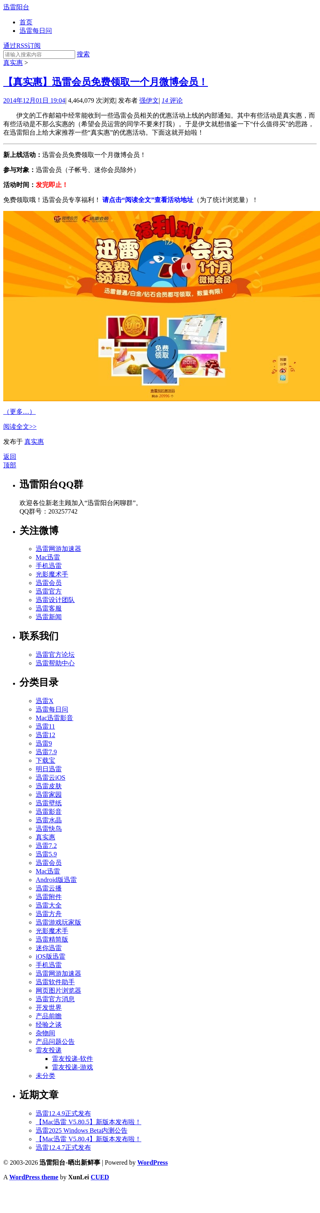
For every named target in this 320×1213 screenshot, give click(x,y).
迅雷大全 (49, 905)
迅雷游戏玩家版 (58, 922)
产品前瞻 (49, 1016)
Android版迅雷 (56, 879)
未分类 (45, 1075)
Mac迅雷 (48, 557)
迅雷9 (44, 743)
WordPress (152, 1162)
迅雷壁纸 (49, 803)
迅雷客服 (49, 608)
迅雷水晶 (49, 820)
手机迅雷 (49, 565)
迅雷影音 (49, 811)
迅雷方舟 (49, 913)
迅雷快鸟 (49, 828)
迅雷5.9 (46, 854)
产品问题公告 (55, 1041)
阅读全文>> (20, 426)
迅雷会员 (49, 582)
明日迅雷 (49, 769)
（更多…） (19, 411)
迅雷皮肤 (49, 786)
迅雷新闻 (49, 616)
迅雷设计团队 (55, 599)
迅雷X (45, 700)
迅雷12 (45, 734)
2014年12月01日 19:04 (34, 100)
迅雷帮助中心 (55, 663)
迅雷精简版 (52, 939)
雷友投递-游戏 (72, 1067)
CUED (100, 1177)
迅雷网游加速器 (58, 548)
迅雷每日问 (35, 30)
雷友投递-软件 (72, 1058)
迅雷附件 (49, 896)
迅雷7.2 (46, 845)
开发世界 (49, 1007)
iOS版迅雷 (50, 956)
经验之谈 (49, 1024)
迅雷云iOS (50, 777)
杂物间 (45, 1033)
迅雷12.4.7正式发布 (63, 1147)
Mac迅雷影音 (54, 717)
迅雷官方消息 (55, 999)
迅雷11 (45, 726)
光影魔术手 (52, 574)
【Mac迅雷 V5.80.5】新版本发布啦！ (88, 1121)
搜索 (83, 54)
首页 (25, 22)
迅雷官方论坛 (55, 654)
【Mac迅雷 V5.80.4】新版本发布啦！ (88, 1139)
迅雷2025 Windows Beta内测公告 (82, 1130)
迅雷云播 (49, 888)
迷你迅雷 (49, 947)
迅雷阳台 (16, 7)
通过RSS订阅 (22, 45)
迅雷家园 (49, 794)
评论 (172, 100)
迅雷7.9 (46, 751)
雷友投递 (49, 1050)
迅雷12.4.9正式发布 (63, 1113)
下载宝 (45, 760)
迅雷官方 (49, 591)
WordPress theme (33, 1177)
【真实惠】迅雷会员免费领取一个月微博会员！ (105, 82)
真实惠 (13, 62)
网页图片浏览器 (58, 990)
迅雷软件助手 (55, 982)
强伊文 (149, 100)
